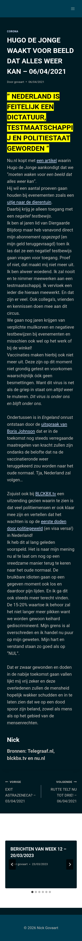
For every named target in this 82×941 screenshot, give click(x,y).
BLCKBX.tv (45, 493)
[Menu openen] (73, 8)
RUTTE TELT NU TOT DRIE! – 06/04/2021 (61, 791)
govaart (19, 82)
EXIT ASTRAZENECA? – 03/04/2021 (21, 791)
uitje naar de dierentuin (29, 202)
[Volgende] (69, 864)
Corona (12, 31)
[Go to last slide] (12, 864)
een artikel (47, 160)
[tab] (32, 892)
